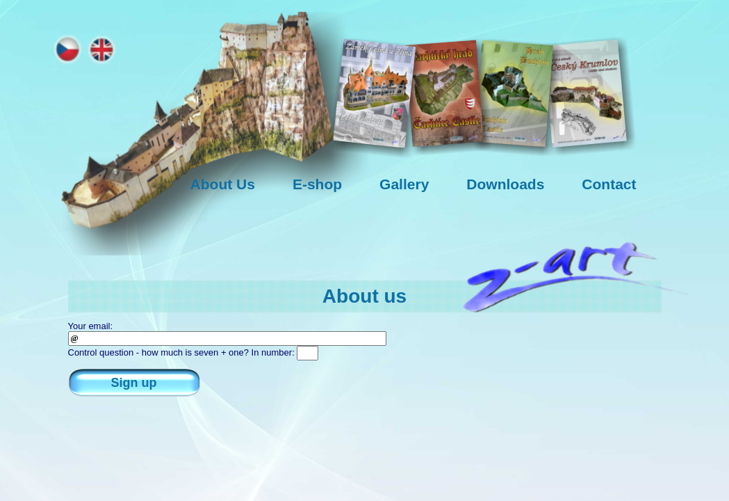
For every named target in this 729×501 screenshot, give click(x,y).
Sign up (134, 383)
